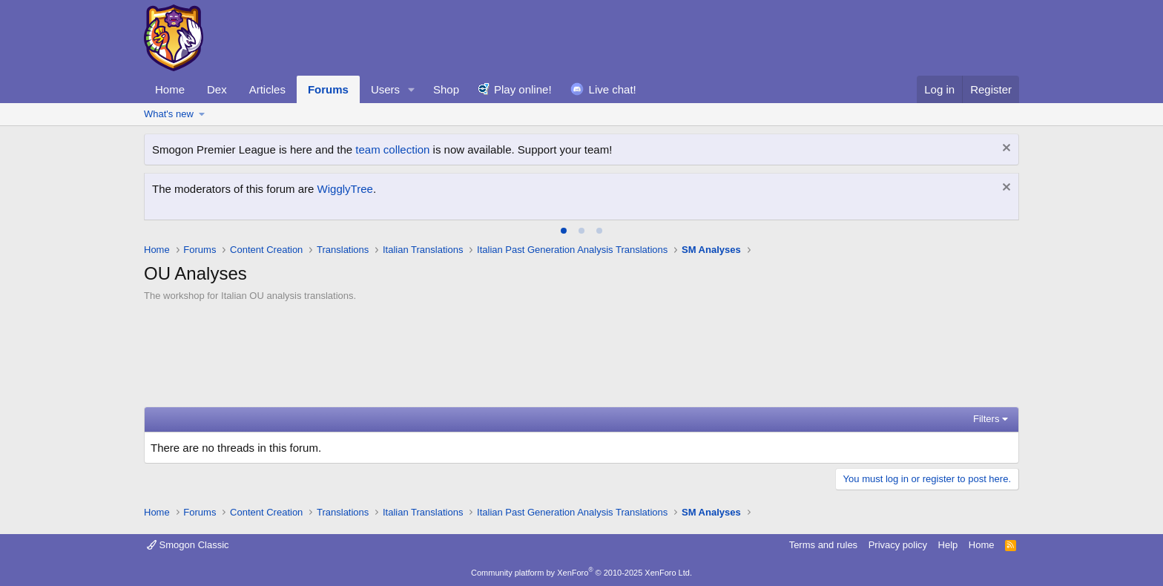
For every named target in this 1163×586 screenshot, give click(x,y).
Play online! (523, 89)
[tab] (564, 231)
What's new (169, 113)
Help (948, 544)
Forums (328, 89)
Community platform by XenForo (581, 572)
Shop (446, 89)
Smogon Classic (188, 544)
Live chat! (612, 89)
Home (170, 89)
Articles (267, 89)
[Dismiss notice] (1004, 149)
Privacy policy (898, 544)
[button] (411, 89)
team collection (392, 149)
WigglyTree (345, 188)
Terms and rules (823, 544)
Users (385, 89)
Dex (217, 89)
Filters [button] (986, 418)
